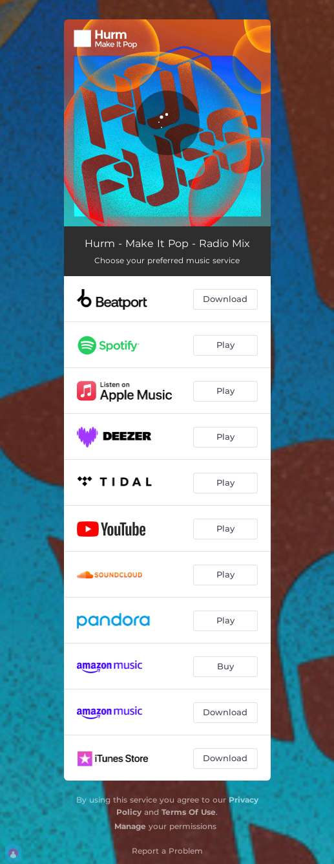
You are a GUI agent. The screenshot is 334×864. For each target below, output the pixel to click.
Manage (130, 826)
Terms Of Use (189, 812)
